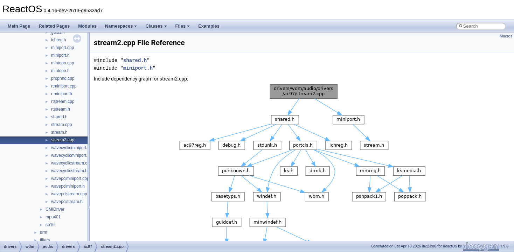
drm (43, 232)
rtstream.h (60, 109)
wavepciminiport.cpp (70, 178)
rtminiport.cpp (64, 86)
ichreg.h (58, 39)
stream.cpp (61, 124)
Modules (87, 26)
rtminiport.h (61, 93)
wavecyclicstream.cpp (71, 163)
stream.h (59, 132)
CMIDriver (55, 209)
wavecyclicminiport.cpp (72, 147)
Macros (506, 36)
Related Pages (54, 26)
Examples (209, 26)
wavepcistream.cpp (69, 193)
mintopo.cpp (62, 63)
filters (45, 240)
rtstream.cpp (63, 101)
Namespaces (121, 26)
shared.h (59, 116)
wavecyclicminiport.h (70, 155)
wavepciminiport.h (68, 186)
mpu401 (53, 217)
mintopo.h (60, 70)
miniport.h (60, 55)
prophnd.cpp (63, 78)
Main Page (19, 26)
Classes (156, 26)
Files (182, 26)
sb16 (50, 224)
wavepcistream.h (67, 201)
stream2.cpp (62, 140)
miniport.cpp (62, 47)
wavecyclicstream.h (69, 170)
